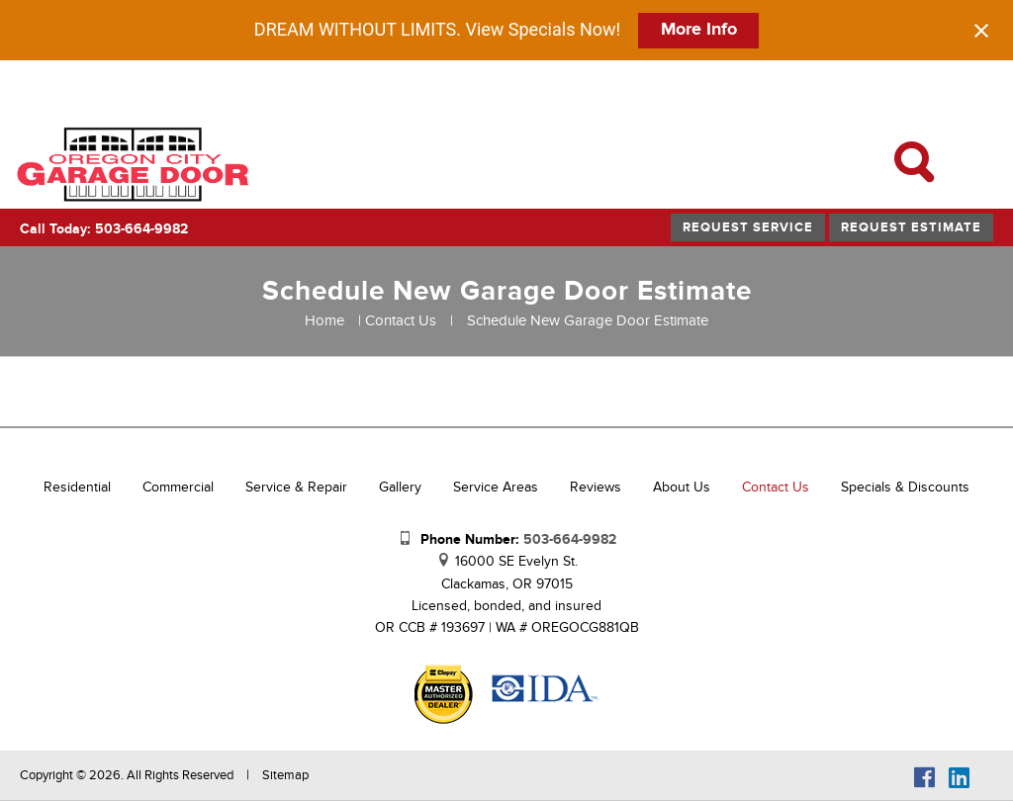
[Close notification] (981, 31)
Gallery (400, 487)
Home (324, 320)
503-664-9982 (569, 539)
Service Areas (495, 487)
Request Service (748, 227)
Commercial (178, 487)
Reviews (595, 487)
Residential (77, 487)
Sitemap (285, 775)
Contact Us (400, 320)
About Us (681, 487)
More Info (699, 30)
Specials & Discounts (905, 487)
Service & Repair (296, 487)
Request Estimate (911, 227)
